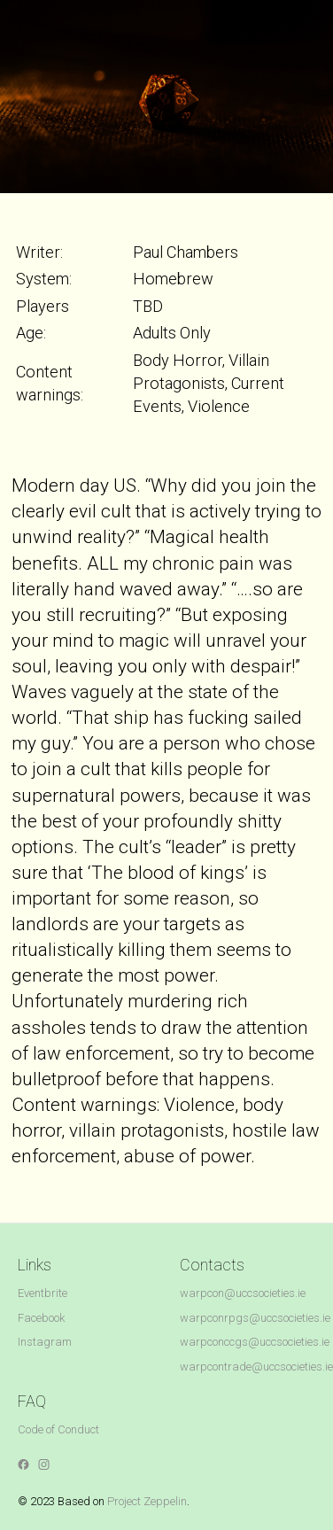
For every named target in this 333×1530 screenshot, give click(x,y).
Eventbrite (42, 1293)
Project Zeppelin (147, 1501)
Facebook (41, 1317)
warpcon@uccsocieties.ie (243, 1293)
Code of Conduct (58, 1429)
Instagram (45, 1341)
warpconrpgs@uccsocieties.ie (255, 1317)
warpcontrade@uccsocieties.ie (256, 1366)
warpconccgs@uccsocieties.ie (254, 1341)
